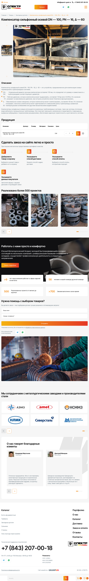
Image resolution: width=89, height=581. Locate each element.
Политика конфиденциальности (10, 570)
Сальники (4, 526)
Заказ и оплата (80, 528)
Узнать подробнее (10, 265)
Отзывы (77, 532)
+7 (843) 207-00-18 (80, 2)
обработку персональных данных (35, 327)
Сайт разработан (48, 570)
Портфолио (78, 510)
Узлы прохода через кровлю (10, 534)
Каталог (42, 7)
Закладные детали (7, 522)
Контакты (77, 537)
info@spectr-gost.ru (64, 2)
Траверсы (4, 519)
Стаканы (4, 530)
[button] (9, 231)
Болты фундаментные (8, 515)
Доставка (77, 523)
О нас (75, 514)
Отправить (44, 323)
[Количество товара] (69, 133)
